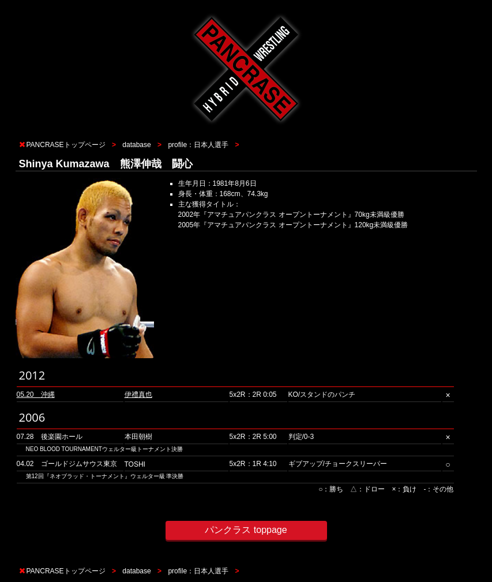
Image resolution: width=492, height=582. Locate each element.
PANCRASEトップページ (66, 145)
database (136, 145)
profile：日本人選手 (198, 145)
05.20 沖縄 (36, 394)
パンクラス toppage (246, 530)
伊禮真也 (138, 394)
